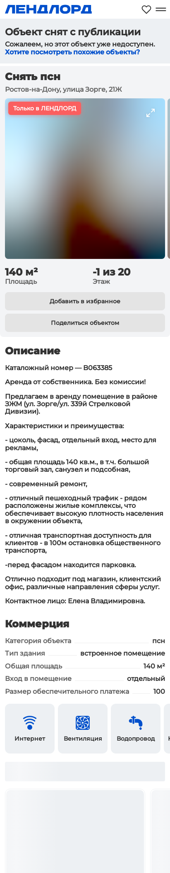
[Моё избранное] (146, 9)
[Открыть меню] (160, 9)
